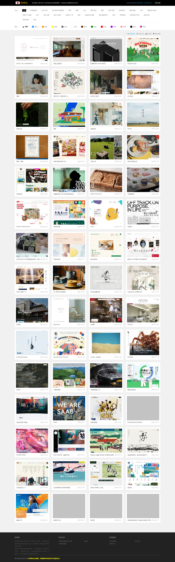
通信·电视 (132, 10)
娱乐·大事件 (57, 15)
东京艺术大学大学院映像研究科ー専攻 (28, 259)
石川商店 (130, 96)
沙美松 (18, 324)
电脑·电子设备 (151, 10)
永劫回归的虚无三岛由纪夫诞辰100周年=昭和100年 (139, 520)
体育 (69, 10)
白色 (74, 27)
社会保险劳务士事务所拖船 (61, 488)
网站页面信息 (131, 390)
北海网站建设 (62, 544)
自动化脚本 (112, 541)
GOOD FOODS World (23, 227)
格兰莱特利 (93, 259)
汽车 (141, 10)
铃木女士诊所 (94, 96)
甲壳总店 (130, 357)
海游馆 (129, 488)
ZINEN (18, 390)
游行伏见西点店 (132, 161)
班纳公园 (19, 129)
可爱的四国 (56, 390)
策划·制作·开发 (134, 15)
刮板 (17, 96)
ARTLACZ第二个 (21, 292)
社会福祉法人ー (21, 488)
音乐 (113, 15)
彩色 (143, 27)
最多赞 (149, 34)
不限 (24, 10)
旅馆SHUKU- (57, 520)
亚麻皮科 (93, 129)
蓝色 (34, 27)
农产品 (129, 129)
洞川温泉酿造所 (95, 292)
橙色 (44, 27)
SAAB (55, 422)
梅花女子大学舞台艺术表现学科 (137, 259)
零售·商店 (122, 10)
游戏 (79, 15)
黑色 (133, 27)
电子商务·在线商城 (58, 10)
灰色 (64, 27)
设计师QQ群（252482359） (143, 3)
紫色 (113, 27)
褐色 (84, 27)
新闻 (77, 10)
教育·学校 (93, 10)
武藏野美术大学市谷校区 (98, 64)
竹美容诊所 (56, 259)
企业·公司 (45, 10)
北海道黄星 (93, 422)
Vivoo (92, 227)
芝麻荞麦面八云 (95, 390)
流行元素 (46, 15)
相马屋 (92, 520)
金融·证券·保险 (89, 15)
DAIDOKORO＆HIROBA (134, 422)
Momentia (56, 324)
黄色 (54, 27)
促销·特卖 (147, 15)
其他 (34, 20)
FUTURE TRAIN (21, 455)
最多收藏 (157, 34)
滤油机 (86, 541)
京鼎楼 (92, 324)
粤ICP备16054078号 (21, 558)
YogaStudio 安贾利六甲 (134, 292)
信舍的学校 (56, 227)
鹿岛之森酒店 (57, 64)
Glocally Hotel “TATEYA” (60, 357)
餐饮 (102, 10)
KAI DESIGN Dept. (22, 357)
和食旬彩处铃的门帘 (59, 161)
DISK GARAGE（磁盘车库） (62, 455)
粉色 (123, 27)
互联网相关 (33, 10)
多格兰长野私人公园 (96, 488)
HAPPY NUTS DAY (96, 194)
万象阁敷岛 (130, 194)
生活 (84, 10)
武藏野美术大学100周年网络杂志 (63, 194)
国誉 (54, 129)
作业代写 (137, 541)
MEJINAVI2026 (132, 64)
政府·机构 (26, 20)
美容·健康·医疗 (103, 15)
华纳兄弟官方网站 (22, 422)
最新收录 (132, 34)
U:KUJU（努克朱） (96, 357)
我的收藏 (157, 3)
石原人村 (93, 161)
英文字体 (112, 544)
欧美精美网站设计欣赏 (65, 541)
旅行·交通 (111, 10)
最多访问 (141, 34)
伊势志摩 (19, 194)
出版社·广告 (69, 15)
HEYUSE (130, 324)
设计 (37, 15)
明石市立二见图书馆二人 (61, 96)
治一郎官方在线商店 (59, 292)
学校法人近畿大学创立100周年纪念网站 (102, 455)
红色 (103, 27)
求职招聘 (122, 15)
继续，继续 (19, 161)
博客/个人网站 (27, 15)
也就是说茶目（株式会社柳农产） (137, 455)
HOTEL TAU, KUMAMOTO (24, 64)
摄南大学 (19, 520)
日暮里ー (130, 227)
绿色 (93, 27)
